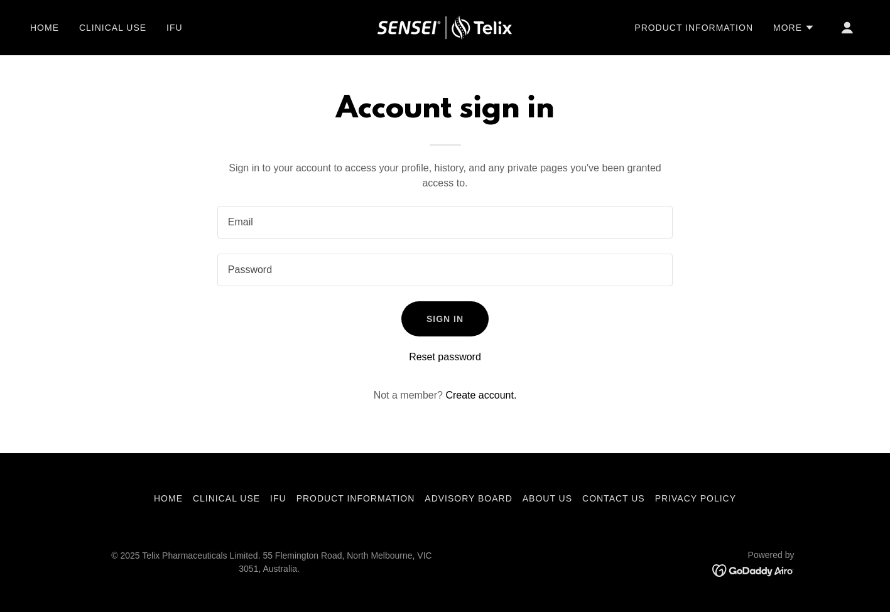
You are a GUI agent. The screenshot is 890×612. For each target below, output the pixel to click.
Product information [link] (693, 28)
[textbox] (445, 222)
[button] (794, 27)
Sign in (445, 319)
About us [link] (547, 498)
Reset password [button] (445, 357)
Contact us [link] (613, 498)
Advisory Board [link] (468, 498)
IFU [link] (174, 28)
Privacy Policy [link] (695, 498)
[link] (444, 26)
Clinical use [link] (112, 28)
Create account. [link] (480, 395)
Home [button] (168, 498)
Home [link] (44, 28)
